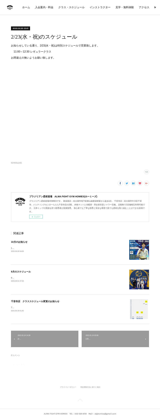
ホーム (54, 7)
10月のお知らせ (19, 242)
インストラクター (127, 7)
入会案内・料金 (72, 7)
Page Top (80, 400)
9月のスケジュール (21, 271)
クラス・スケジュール (99, 7)
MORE (146, 7)
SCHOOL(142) (16, 163)
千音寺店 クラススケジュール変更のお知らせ (35, 301)
